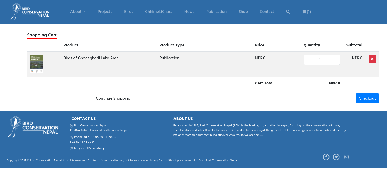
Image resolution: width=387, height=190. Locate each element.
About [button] (76, 12)
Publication (216, 12)
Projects (105, 12)
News (189, 12)
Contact (267, 12)
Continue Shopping (113, 98)
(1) (306, 12)
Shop (243, 12)
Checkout (367, 98)
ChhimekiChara (158, 12)
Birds (128, 12)
